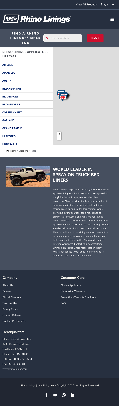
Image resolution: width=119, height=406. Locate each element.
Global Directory (11, 297)
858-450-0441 (20, 354)
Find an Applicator (71, 285)
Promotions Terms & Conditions (78, 297)
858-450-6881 (16, 364)
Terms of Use (10, 303)
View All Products (87, 5)
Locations (23, 150)
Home (13, 150)
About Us (7, 285)
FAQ (63, 303)
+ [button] (59, 134)
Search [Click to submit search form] (95, 38)
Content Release (11, 315)
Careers (6, 291)
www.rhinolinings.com (14, 369)
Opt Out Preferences (14, 321)
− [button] (59, 138)
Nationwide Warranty (73, 291)
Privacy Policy (10, 309)
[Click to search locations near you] (48, 38)
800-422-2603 (23, 359)
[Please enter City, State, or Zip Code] (62, 38)
